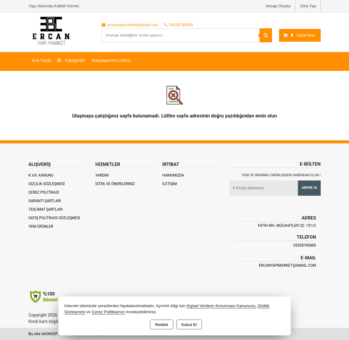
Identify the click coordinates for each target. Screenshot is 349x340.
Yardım (102, 175)
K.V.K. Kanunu (41, 175)
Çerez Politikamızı (108, 312)
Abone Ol (310, 188)
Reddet (161, 325)
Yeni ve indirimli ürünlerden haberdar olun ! (281, 175)
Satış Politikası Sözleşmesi (54, 218)
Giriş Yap (308, 6)
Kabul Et (189, 325)
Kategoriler (71, 60)
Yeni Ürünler (41, 226)
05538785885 (304, 245)
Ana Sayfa (41, 60)
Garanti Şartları (45, 201)
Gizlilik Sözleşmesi (47, 184)
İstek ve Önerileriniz (115, 184)
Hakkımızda (173, 175)
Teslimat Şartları (46, 209)
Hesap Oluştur (278, 6)
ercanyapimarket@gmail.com (287, 265)
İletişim (169, 184)
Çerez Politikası (44, 192)
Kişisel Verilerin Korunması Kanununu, (222, 305)
